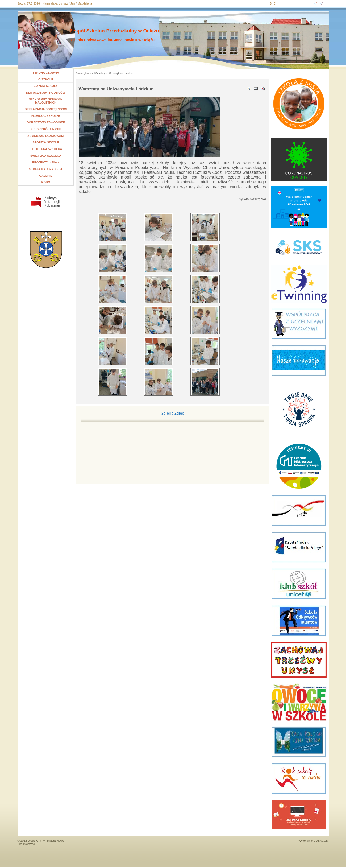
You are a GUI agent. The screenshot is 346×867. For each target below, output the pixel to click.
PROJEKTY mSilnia (45, 162)
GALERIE (45, 175)
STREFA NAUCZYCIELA (45, 169)
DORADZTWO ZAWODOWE (46, 122)
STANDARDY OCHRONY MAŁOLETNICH (45, 101)
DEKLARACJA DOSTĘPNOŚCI (46, 109)
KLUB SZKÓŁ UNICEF (46, 129)
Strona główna (84, 73)
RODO (45, 182)
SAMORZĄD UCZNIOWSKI (45, 135)
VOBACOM (321, 840)
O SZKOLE (47, 79)
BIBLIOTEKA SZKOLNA (45, 149)
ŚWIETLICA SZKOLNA (45, 155)
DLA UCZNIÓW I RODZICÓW (45, 92)
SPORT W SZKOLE (46, 142)
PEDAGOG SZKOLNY (46, 115)
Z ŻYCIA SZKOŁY (46, 86)
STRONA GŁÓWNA (45, 72)
